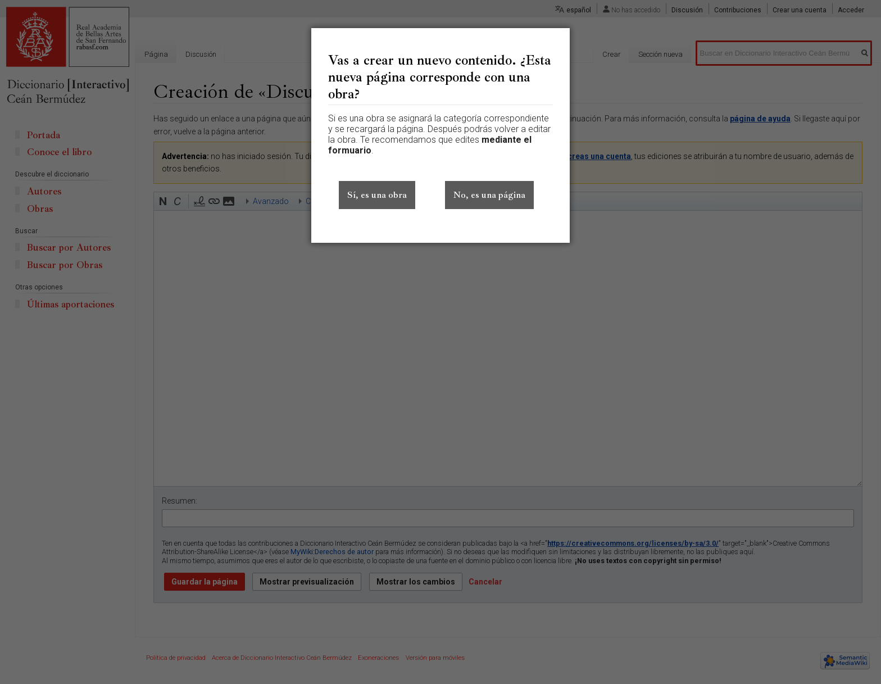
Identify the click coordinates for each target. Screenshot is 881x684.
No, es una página (489, 195)
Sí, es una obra (377, 195)
